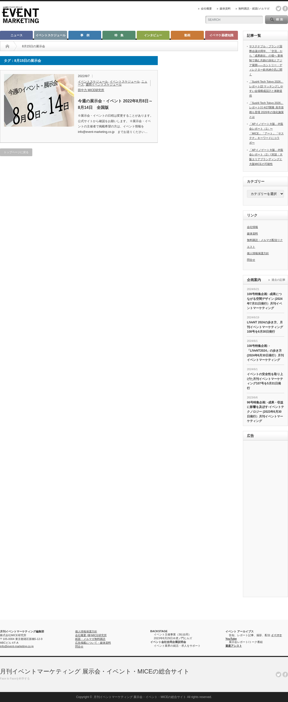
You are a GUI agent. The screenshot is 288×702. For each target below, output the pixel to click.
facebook (285, 8)
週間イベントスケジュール (104, 84)
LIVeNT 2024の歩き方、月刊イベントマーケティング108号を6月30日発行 (265, 327)
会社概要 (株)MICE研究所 (91, 635)
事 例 (84, 35)
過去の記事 (278, 279)
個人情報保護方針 (258, 253)
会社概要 (206, 8)
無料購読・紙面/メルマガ (253, 8)
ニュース (17, 35)
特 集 (118, 35)
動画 (187, 35)
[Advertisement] (265, 519)
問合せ (251, 259)
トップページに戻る (16, 152)
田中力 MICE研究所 (91, 90)
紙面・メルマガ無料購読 (90, 638)
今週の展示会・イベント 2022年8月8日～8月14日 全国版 (115, 104)
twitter (278, 8)
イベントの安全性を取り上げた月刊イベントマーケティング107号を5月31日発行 (265, 381)
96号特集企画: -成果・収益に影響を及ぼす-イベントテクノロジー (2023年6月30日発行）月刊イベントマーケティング (265, 412)
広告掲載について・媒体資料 (93, 642)
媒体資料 (225, 8)
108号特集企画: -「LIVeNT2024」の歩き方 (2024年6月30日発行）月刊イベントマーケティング (265, 353)
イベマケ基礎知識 (221, 35)
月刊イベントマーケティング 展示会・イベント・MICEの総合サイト (95, 671)
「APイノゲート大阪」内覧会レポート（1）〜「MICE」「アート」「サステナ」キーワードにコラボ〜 (266, 133)
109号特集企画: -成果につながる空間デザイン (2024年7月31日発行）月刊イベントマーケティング (264, 301)
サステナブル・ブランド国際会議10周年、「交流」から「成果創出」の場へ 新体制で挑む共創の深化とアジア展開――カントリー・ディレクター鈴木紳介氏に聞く (266, 60)
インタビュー (153, 35)
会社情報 (252, 226)
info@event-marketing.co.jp (17, 646)
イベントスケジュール (51, 35)
